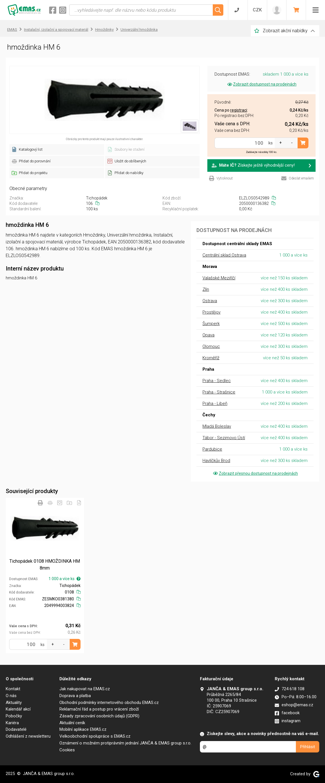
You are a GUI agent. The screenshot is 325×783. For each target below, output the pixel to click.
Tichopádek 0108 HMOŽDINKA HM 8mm (44, 564)
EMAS (12, 29)
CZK (257, 10)
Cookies (67, 749)
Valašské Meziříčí (218, 277)
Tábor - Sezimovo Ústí (223, 437)
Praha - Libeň (214, 403)
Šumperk (211, 323)
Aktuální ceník (72, 722)
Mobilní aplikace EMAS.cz (83, 729)
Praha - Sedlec (216, 380)
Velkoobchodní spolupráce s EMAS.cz (95, 736)
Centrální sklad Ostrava (224, 255)
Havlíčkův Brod (216, 460)
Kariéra (12, 722)
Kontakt (13, 688)
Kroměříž (210, 357)
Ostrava (209, 300)
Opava (208, 335)
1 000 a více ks (65, 578)
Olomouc (211, 346)
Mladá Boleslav (216, 426)
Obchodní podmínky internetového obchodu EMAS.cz (109, 702)
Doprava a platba (75, 695)
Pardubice (212, 449)
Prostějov (211, 312)
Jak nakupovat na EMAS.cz (84, 688)
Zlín (205, 289)
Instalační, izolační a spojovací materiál (56, 29)
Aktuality (14, 702)
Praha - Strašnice (218, 392)
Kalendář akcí (18, 709)
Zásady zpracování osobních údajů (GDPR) (99, 716)
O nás (11, 695)
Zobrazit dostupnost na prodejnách (261, 84)
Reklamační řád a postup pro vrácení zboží (99, 709)
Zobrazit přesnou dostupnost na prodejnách (255, 473)
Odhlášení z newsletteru (28, 736)
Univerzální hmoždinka (139, 29)
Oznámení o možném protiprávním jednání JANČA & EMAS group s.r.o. (125, 743)
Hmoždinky (104, 29)
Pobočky (14, 716)
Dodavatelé (16, 729)
